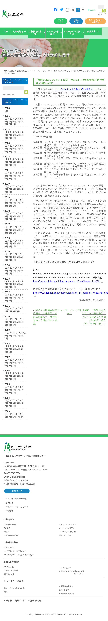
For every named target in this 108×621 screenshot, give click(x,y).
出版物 (6, 532)
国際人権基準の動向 (17, 71)
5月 (18, 121)
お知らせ (9, 503)
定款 (6, 592)
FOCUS (7, 528)
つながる (9, 511)
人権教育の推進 (11, 542)
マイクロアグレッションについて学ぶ (18, 555)
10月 (17, 119)
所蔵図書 (8, 600)
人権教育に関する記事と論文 (15, 551)
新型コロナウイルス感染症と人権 (81, 572)
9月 (22, 119)
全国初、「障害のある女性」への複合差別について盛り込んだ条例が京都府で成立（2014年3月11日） (94, 317)
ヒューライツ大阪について (14, 588)
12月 (7, 119)
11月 (12, 119)
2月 (10, 124)
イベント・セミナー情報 (16, 499)
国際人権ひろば (10, 525)
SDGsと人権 (9, 567)
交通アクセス (60, 21)
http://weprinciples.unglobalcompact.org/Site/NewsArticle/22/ (66, 281)
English (91, 10)
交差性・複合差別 (11, 570)
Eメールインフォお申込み (95, 21)
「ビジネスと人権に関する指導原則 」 (75, 89)
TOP (5, 31)
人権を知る (9, 519)
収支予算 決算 (64, 590)
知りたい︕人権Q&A (66, 528)
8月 (6, 121)
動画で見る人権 (65, 535)
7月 (10, 121)
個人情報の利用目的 (66, 594)
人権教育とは (9, 547)
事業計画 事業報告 (66, 586)
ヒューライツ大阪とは (14, 581)
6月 (14, 121)
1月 (6, 111)
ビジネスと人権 (65, 568)
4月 (22, 121)
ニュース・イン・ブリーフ (39, 71)
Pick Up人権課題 (11, 562)
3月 (6, 124)
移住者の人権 (9, 574)
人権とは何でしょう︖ (67, 525)
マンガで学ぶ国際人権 (67, 532)
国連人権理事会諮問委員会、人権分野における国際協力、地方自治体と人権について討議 (45, 317)
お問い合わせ (76, 21)
